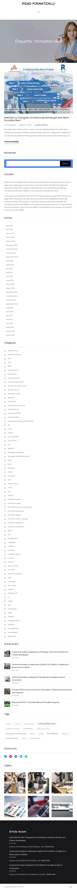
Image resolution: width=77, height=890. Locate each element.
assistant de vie (13, 390)
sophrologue (12, 609)
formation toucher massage (18, 519)
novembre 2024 (11, 296)
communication (13, 437)
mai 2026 (9, 225)
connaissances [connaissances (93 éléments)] (28, 728)
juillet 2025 (10, 265)
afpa (9, 362)
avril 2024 (9, 323)
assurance (11, 398)
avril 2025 (9, 276)
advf (9, 358)
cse (9, 444)
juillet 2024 (10, 312)
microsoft (11, 570)
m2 (9, 534)
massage (11, 550)
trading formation (14, 621)
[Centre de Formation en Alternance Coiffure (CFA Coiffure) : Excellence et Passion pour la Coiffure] (7, 666)
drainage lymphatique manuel (18, 456)
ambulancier (12, 374)
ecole (10, 464)
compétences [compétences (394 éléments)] (47, 723)
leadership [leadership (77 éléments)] (65, 734)
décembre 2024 (12, 292)
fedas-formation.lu (38, 4)
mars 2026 (10, 233)
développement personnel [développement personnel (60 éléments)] (43, 728)
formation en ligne (14, 503)
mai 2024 (9, 319)
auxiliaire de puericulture (16, 405)
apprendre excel (13, 378)
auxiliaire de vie (13, 409)
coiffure (10, 433)
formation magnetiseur (16, 511)
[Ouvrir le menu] (38, 12)
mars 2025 (10, 280)
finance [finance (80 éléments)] (32, 734)
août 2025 (9, 261)
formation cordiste (14, 499)
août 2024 (9, 308)
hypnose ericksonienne (16, 527)
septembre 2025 (12, 257)
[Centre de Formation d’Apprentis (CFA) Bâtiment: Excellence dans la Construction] (7, 679)
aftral (10, 366)
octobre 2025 (11, 253)
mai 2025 (9, 272)
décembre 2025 (12, 245)
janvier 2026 (10, 241)
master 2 (11, 562)
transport (11, 624)
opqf (9, 578)
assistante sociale (14, 394)
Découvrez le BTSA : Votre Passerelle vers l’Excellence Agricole (35, 702)
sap (9, 605)
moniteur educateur (15, 574)
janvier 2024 (10, 335)
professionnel (12, 593)
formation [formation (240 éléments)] (52, 733)
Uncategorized (11, 125)
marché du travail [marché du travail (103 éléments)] (12, 738)
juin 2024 (9, 315)
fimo (9, 491)
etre (9, 480)
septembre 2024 (12, 304)
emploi (10, 472)
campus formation (14, 413)
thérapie (11, 617)
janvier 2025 (10, 288)
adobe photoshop (14, 354)
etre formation (13, 484)
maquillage (12, 542)
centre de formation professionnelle (20, 421)
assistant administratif (15, 382)
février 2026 (10, 237)
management (13, 538)
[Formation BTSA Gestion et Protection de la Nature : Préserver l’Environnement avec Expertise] (7, 691)
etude (10, 488)
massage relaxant (14, 554)
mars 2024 (10, 327)
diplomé (11, 448)
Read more (49, 847)
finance (10, 495)
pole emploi (12, 585)
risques (10, 601)
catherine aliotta (14, 417)
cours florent (12, 441)
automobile (12, 401)
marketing (11, 546)
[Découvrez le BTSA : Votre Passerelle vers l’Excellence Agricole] (7, 704)
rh (8, 597)
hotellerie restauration (15, 523)
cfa (9, 425)
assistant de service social (17, 386)
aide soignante (13, 370)
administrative (13, 351)
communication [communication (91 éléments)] (29, 724)
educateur (11, 468)
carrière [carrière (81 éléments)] (17, 724)
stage (10, 613)
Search (65, 164)
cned (9, 429)
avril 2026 (9, 229)
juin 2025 (9, 269)
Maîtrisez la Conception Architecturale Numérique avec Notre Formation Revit (36, 119)
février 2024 (10, 331)
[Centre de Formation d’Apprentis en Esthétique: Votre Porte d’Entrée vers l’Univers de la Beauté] (7, 654)
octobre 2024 (11, 300)
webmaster (12, 636)
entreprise (11, 476)
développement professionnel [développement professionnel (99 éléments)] (16, 734)
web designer (13, 632)
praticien (11, 589)
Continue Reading (11, 142)
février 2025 (10, 284)
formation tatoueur (14, 515)
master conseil (13, 566)
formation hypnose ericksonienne (20, 507)
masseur (11, 558)
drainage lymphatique (15, 452)
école (10, 460)
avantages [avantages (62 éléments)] (8, 724)
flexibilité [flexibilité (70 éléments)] (41, 734)
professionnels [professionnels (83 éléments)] (35, 738)
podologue (11, 581)
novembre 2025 (11, 249)
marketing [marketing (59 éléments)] (24, 738)
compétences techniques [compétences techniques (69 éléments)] (12, 728)
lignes (10, 531)
